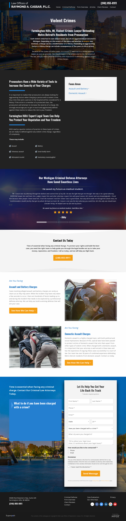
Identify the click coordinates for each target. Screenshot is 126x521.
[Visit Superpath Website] (10, 516)
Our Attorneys (92, 500)
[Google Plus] (110, 504)
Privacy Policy (95, 480)
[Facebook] (97, 504)
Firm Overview (69, 500)
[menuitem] (58, 7)
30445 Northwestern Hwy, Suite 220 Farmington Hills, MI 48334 (22, 499)
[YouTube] (115, 504)
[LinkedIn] (106, 504)
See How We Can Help (22, 310)
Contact (67, 505)
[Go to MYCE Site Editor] (115, 516)
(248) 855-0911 (109, 3)
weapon (86, 41)
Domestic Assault (77, 93)
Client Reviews (69, 502)
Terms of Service (105, 480)
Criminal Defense (70, 497)
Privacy (113, 497)
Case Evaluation (93, 497)
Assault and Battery (78, 88)
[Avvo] (92, 504)
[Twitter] (101, 504)
